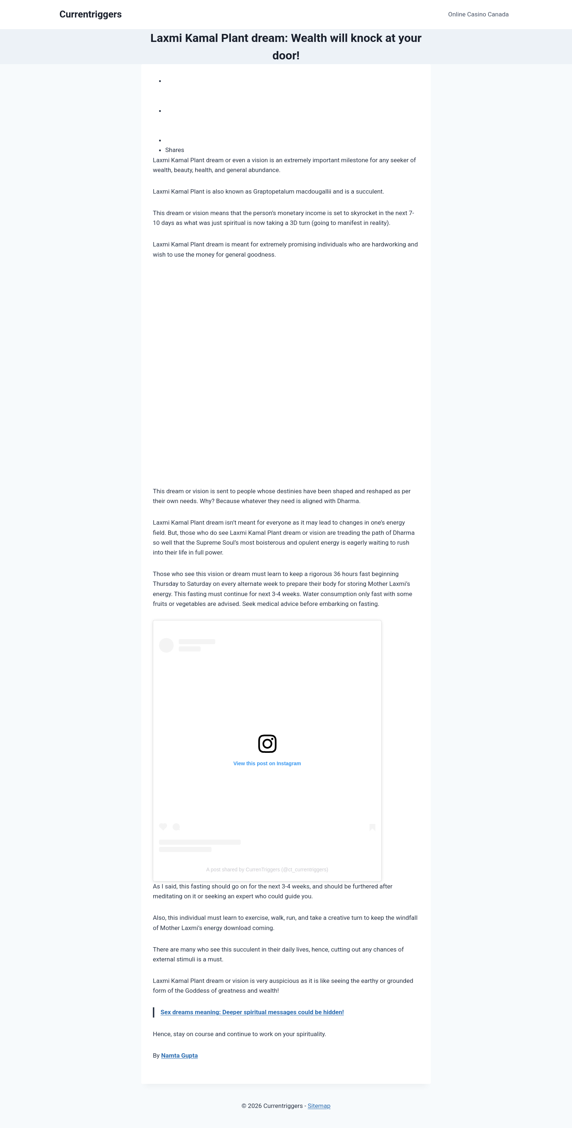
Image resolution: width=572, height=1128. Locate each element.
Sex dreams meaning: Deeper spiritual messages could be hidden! (252, 1012)
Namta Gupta (179, 1055)
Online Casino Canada (478, 14)
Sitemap (319, 1105)
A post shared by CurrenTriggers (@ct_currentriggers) (267, 869)
